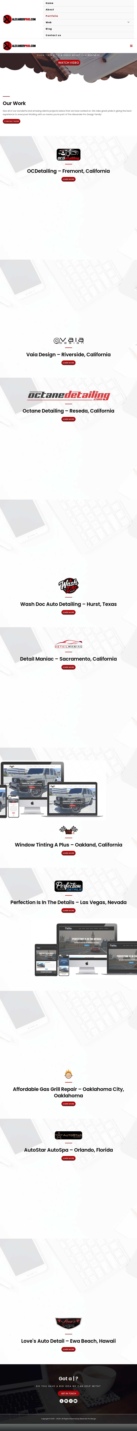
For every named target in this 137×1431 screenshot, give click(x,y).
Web (49, 22)
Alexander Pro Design (87, 1419)
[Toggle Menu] (127, 22)
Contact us (53, 35)
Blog (49, 28)
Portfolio (52, 16)
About (50, 9)
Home (49, 3)
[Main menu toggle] (131, 46)
